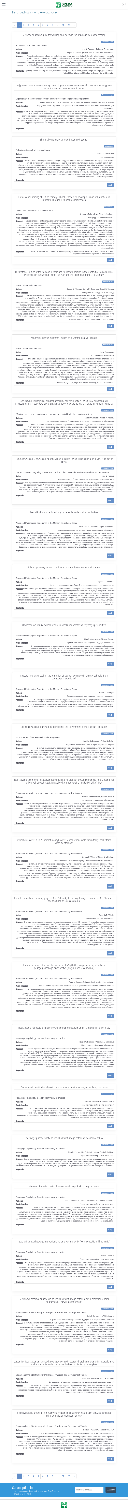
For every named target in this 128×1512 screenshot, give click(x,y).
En (124, 4)
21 (63, 25)
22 (69, 25)
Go (110, 185)
